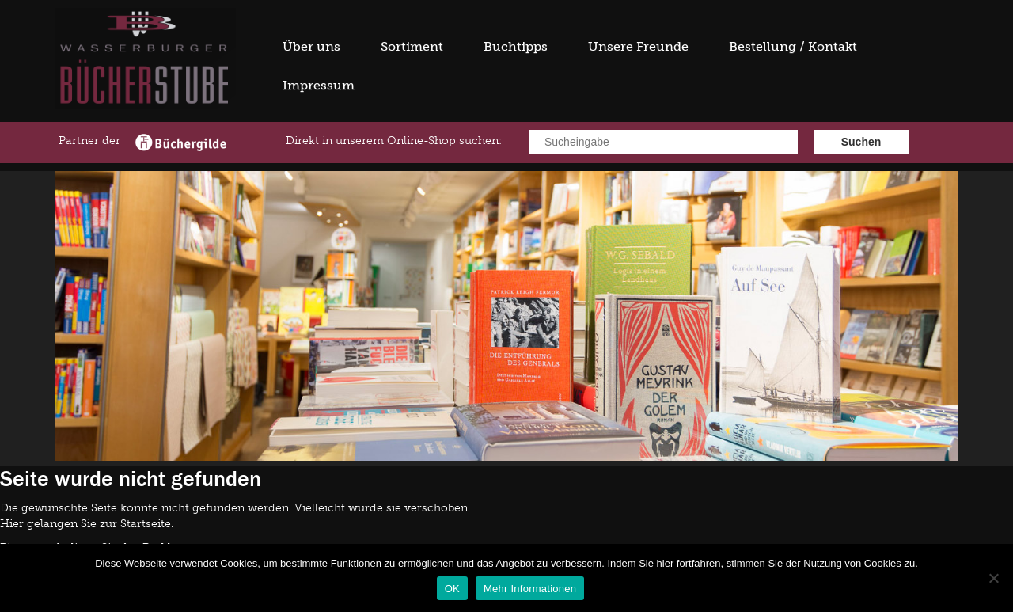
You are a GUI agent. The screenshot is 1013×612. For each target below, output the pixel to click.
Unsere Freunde (638, 46)
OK (452, 589)
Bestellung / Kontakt (793, 46)
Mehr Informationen (530, 589)
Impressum (319, 85)
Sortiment (412, 46)
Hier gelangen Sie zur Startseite (85, 523)
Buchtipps (516, 46)
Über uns (311, 46)
